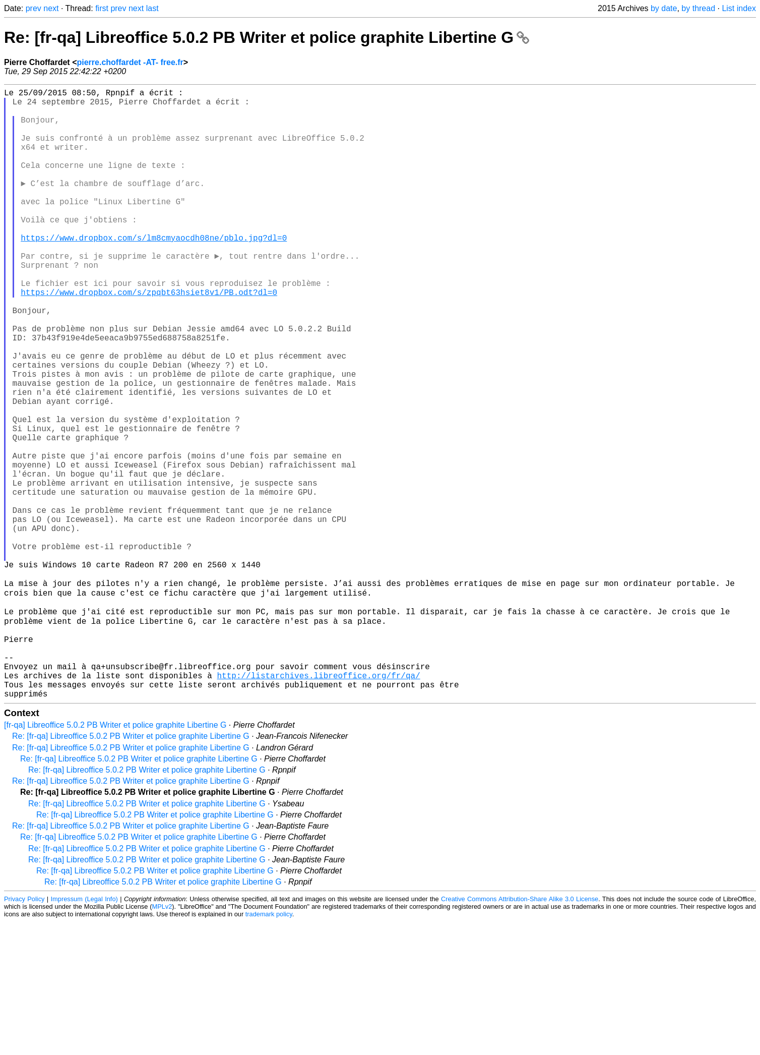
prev (33, 8)
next (50, 8)
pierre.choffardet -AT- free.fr (130, 62)
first (101, 8)
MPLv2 (162, 1039)
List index (739, 8)
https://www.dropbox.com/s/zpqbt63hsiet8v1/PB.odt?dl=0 (149, 338)
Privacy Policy (24, 1032)
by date (664, 8)
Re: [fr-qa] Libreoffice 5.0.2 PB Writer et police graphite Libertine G (266, 37)
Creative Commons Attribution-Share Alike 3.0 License (519, 1032)
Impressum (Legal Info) (84, 1032)
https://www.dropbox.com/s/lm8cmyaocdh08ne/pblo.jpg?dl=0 (154, 271)
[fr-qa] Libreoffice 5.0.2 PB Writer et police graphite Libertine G (115, 858)
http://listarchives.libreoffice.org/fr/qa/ (318, 804)
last (152, 8)
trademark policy (268, 1047)
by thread (698, 8)
